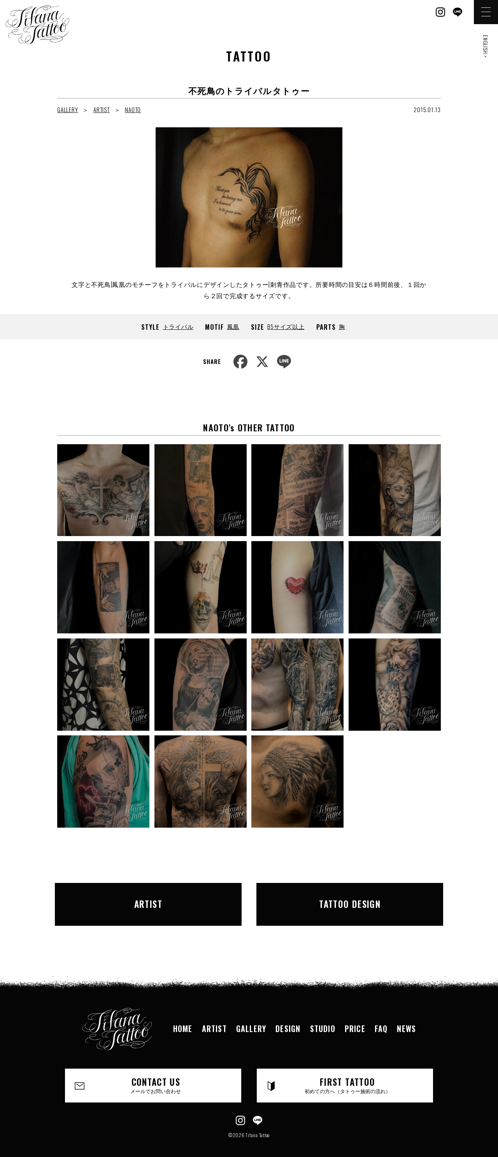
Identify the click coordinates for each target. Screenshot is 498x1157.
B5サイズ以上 (285, 326)
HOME (183, 1018)
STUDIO (322, 1018)
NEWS (406, 1018)
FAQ (381, 1018)
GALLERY (67, 109)
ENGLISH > (486, 46)
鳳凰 (233, 326)
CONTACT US (155, 1074)
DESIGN (287, 1018)
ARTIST (101, 109)
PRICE (355, 1018)
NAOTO (133, 109)
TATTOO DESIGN (349, 898)
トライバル (178, 326)
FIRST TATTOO (347, 1074)
